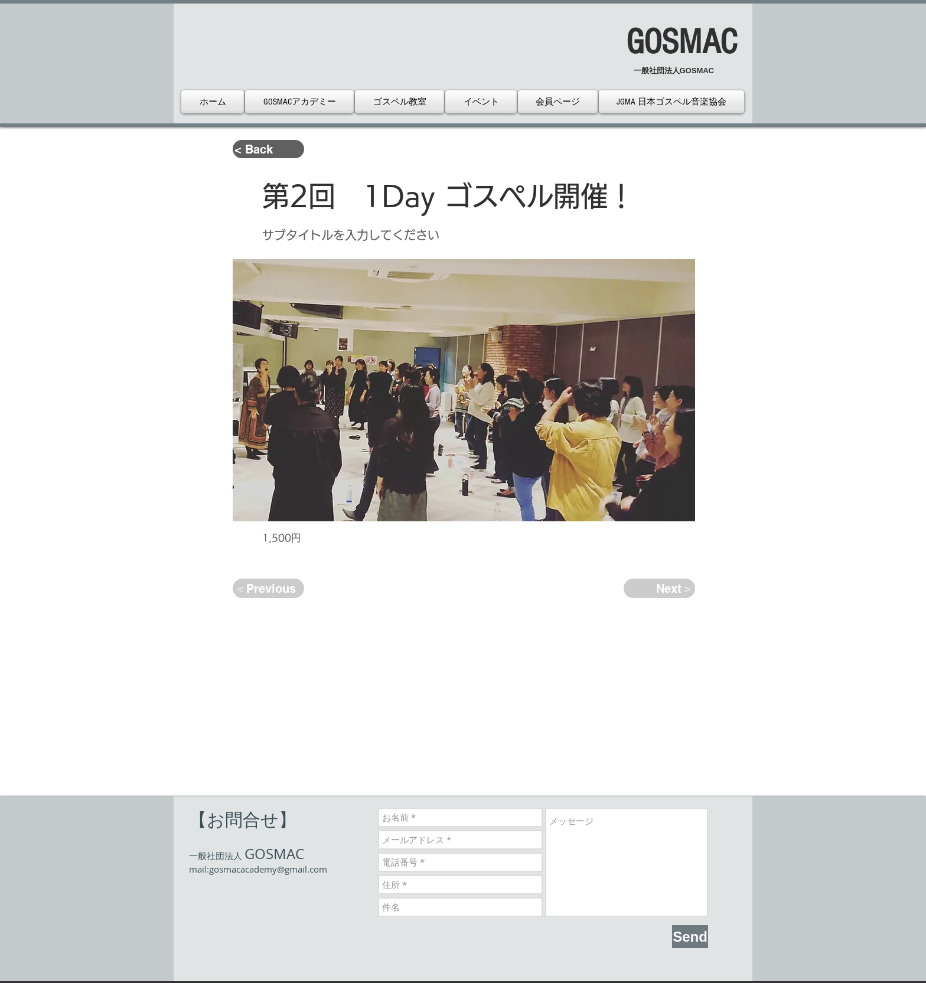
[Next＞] (659, 588)
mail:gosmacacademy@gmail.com (258, 869)
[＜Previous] (268, 588)
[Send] (690, 936)
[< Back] (268, 149)
